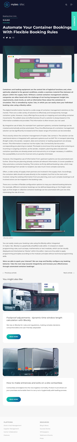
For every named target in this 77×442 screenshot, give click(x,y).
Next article (69, 273)
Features (7, 435)
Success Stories (45, 429)
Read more (13, 337)
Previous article (9, 273)
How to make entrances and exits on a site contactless (34, 383)
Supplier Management (11, 429)
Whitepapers (44, 432)
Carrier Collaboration (11, 432)
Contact (74, 21)
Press (42, 438)
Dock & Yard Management (12, 425)
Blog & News (44, 425)
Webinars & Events (46, 435)
